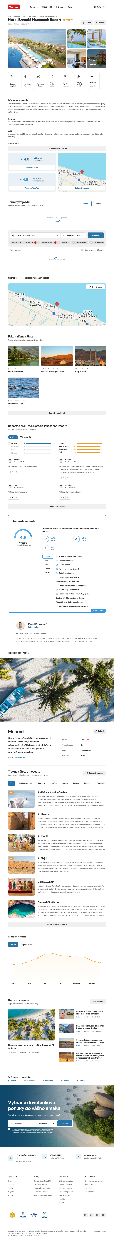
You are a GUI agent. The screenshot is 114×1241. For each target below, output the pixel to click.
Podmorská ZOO (15, 403)
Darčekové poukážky (41, 1184)
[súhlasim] (11, 472)
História (54, 783)
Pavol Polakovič (37, 624)
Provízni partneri (90, 1184)
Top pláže (41, 783)
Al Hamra (43, 814)
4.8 (28, 24)
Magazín (11, 1192)
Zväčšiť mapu (95, 287)
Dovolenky (35, 7)
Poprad (81, 1081)
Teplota (13, 945)
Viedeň (12, 1081)
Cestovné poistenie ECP (42, 1181)
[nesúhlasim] (16, 472)
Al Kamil (43, 836)
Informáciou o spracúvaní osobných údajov (41, 1132)
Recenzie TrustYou (32, 188)
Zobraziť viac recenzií (57, 506)
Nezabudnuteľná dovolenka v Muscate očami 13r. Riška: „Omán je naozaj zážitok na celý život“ (90, 1055)
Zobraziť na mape (94, 773)
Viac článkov (98, 1002)
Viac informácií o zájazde (57, 148)
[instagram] (97, 1215)
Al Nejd (42, 858)
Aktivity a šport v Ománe (52, 792)
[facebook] (85, 1215)
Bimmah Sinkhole (48, 902)
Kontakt (11, 1195)
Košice (65, 1081)
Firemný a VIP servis (41, 1192)
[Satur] (14, 7)
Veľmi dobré (15, 447)
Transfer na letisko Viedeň (43, 1195)
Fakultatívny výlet (25, 783)
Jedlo (46, 565)
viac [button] (91, 641)
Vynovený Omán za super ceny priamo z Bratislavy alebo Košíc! (90, 1041)
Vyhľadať (95, 235)
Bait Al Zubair (46, 881)
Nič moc (14, 453)
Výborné (14, 443)
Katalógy (62, 1199)
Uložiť (100, 23)
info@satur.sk (90, 1155)
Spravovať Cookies (100, 1231)
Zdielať (87, 23)
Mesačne (99, 204)
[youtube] (103, 1215)
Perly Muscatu (81, 371)
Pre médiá (88, 1188)
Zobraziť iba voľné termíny (94, 250)
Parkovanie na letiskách (42, 1188)
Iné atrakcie (100, 783)
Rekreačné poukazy (66, 1192)
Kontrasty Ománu (15, 371)
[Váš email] (22, 1123)
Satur (71, 7)
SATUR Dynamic (65, 1195)
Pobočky (11, 1184)
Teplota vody (27, 945)
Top (11, 783)
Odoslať (65, 1123)
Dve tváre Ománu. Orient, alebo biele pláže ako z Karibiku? (89, 1012)
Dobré (13, 450)
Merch (61, 1203)
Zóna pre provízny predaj (94, 1181)
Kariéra (10, 1188)
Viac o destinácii (16, 757)
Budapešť (29, 1081)
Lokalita (47, 569)
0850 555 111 (55, 1155)
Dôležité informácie (66, 1181)
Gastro (65, 783)
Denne (85, 204)
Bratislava (48, 1081)
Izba (46, 561)
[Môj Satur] (99, 6)
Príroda (87, 783)
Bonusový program (66, 1188)
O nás (10, 1181)
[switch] (81, 250)
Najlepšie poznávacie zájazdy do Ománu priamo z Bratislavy (90, 1027)
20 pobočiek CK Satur (26, 1156)
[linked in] (91, 1215)
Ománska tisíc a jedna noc (52, 371)
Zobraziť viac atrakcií (57, 413)
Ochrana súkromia (65, 1184)
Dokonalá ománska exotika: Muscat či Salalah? (31, 1047)
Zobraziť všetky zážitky (57, 924)
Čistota (47, 573)
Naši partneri (89, 1192)
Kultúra (76, 783)
